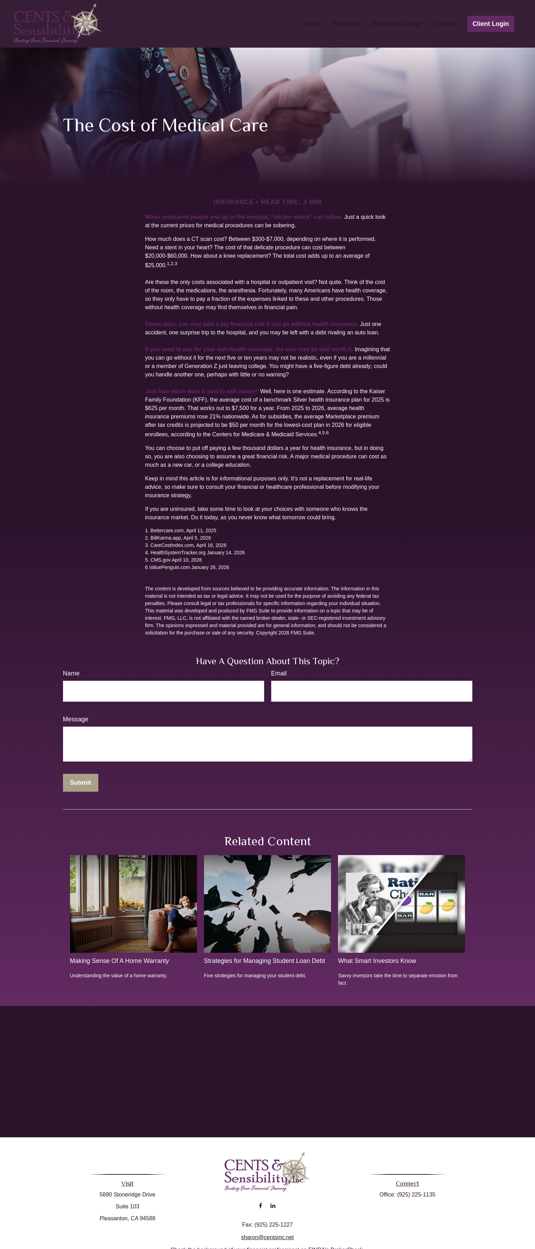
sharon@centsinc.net (267, 1230)
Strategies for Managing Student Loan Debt (264, 960)
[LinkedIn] (272, 1198)
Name (71, 673)
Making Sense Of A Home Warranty (119, 960)
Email (279, 673)
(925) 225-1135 (413, 1195)
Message (76, 719)
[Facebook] (260, 1198)
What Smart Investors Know (377, 960)
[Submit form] (80, 783)
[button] (311, 23)
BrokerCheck (347, 1242)
